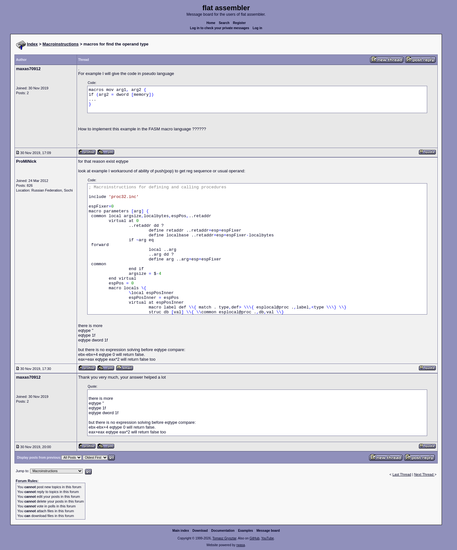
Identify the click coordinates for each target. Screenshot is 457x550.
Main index (181, 530)
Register (239, 23)
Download (200, 530)
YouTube (267, 538)
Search (224, 23)
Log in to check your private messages (219, 28)
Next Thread (424, 474)
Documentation (223, 530)
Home (211, 23)
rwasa (240, 545)
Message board (268, 530)
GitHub (254, 538)
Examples (245, 530)
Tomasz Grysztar (224, 538)
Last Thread (402, 474)
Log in (257, 28)
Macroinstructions (61, 44)
